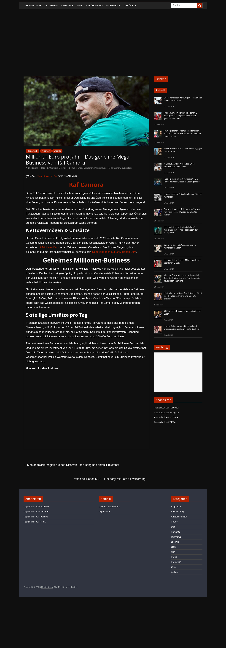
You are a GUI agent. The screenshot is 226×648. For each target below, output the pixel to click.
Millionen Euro (100, 168)
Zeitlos (174, 572)
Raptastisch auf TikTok (165, 422)
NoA (173, 552)
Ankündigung (94, 5)
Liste (173, 547)
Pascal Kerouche (47, 176)
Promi (174, 557)
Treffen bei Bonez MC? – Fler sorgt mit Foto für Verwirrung (110, 478)
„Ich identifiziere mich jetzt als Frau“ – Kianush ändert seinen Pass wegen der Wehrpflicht (181, 230)
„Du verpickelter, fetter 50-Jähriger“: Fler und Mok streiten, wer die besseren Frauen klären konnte (182, 133)
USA (173, 567)
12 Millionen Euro (48, 247)
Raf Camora (115, 168)
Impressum (104, 511)
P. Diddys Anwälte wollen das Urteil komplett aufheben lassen (179, 165)
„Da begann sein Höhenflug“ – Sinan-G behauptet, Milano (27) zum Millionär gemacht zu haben (180, 116)
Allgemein (51, 5)
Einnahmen (88, 168)
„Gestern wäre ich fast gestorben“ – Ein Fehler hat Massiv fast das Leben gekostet (182, 180)
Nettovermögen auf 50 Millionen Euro (114, 251)
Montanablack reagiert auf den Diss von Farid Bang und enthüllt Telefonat (71, 464)
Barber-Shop (76, 168)
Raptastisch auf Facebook (166, 407)
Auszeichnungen (179, 516)
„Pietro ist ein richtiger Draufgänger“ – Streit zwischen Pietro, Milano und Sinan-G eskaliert (183, 296)
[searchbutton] (199, 5)
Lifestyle (67, 5)
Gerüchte (130, 5)
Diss (79, 5)
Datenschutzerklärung (109, 506)
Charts (174, 521)
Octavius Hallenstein (57, 168)
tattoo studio (127, 168)
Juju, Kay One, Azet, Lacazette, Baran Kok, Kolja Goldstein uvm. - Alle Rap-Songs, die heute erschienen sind (182, 278)
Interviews (113, 5)
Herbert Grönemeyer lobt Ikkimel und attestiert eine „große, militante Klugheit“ (181, 327)
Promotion (176, 562)
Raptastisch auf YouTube (166, 417)
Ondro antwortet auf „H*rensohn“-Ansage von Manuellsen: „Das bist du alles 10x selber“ (182, 212)
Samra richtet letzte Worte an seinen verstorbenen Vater (180, 246)
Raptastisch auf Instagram (166, 412)
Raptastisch (33, 5)
